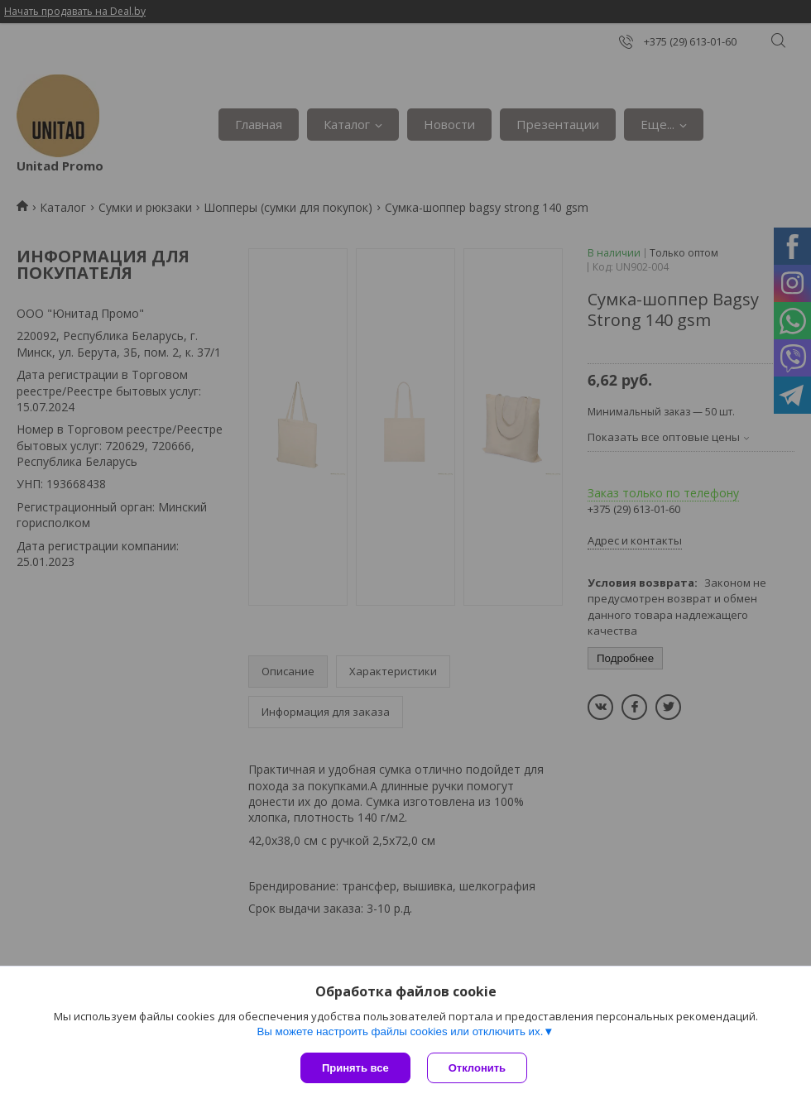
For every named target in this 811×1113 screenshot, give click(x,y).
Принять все (355, 1068)
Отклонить (477, 1068)
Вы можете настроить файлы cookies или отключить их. (400, 1031)
